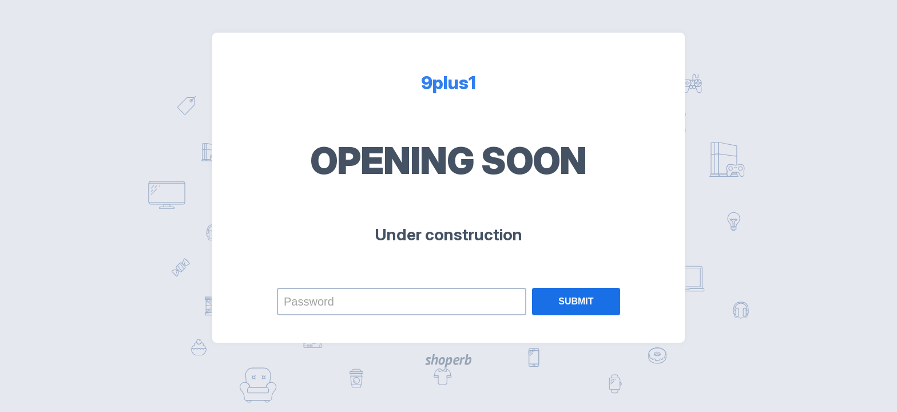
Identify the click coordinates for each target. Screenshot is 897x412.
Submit (575, 301)
